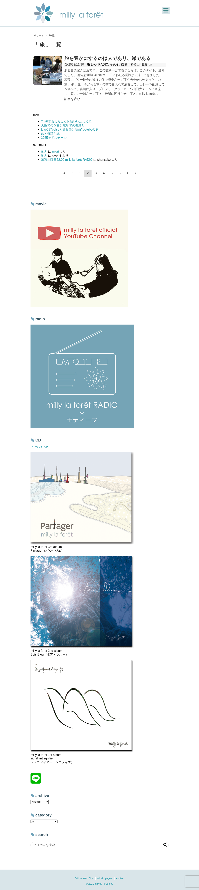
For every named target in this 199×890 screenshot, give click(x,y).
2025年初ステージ (54, 137)
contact (120, 878)
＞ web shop (39, 446)
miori (55, 151)
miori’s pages (104, 878)
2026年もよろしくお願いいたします (66, 121)
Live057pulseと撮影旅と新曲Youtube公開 (70, 129)
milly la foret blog (104, 883)
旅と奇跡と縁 (50, 133)
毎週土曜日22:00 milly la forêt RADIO (67, 159)
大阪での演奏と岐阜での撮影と (63, 125)
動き (44, 151)
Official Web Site (84, 878)
